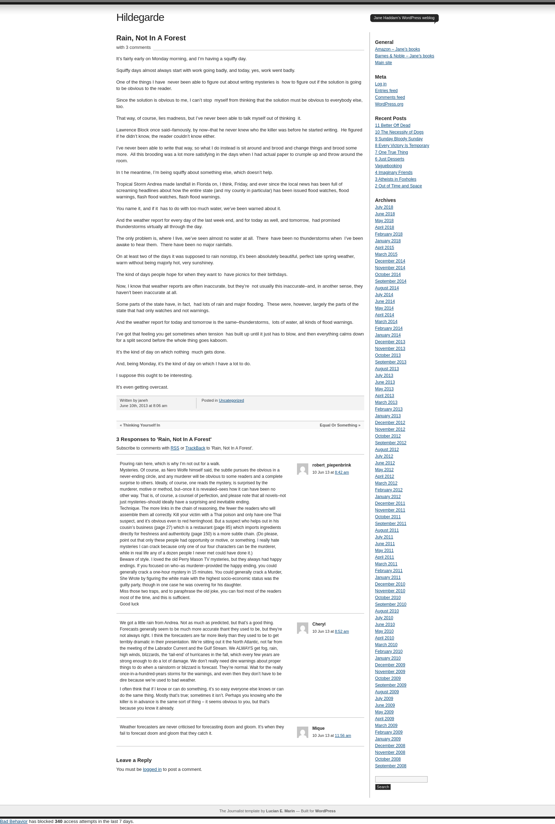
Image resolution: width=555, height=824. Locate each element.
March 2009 (386, 725)
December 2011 (390, 503)
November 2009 (390, 671)
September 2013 (391, 362)
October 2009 (388, 678)
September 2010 (391, 604)
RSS (175, 448)
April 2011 (384, 557)
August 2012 (387, 449)
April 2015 (384, 247)
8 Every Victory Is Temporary (402, 145)
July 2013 (384, 375)
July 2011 (384, 537)
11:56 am (343, 735)
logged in (152, 769)
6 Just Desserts (390, 159)
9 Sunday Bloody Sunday (399, 138)
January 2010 (388, 658)
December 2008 (390, 745)
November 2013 (390, 348)
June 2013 (385, 382)
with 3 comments (133, 47)
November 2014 (390, 267)
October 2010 (388, 597)
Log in (381, 83)
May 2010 (384, 631)
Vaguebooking (388, 165)
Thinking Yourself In (141, 425)
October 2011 (388, 516)
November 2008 (390, 752)
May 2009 (384, 712)
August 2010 (387, 611)
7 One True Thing (391, 152)
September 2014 (391, 281)
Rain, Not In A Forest (151, 38)
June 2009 (385, 705)
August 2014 (387, 288)
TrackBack (195, 448)
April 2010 (384, 638)
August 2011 (387, 530)
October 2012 (388, 436)
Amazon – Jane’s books (397, 49)
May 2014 (384, 308)
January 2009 (388, 738)
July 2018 (384, 207)
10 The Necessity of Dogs (399, 132)
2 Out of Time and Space (398, 186)
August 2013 (387, 368)
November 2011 (390, 510)
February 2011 (389, 570)
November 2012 (390, 429)
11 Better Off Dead (393, 125)
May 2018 (384, 220)
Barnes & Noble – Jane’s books (404, 55)
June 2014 (385, 301)
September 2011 (391, 523)
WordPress (325, 811)
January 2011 (388, 577)
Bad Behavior (14, 821)
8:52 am (342, 631)
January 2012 (388, 496)
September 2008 (391, 765)
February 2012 (389, 489)
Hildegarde (140, 17)
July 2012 (384, 456)
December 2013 (390, 341)
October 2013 (388, 355)
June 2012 (385, 463)
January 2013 (388, 415)
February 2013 (389, 409)
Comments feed (390, 97)
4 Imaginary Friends (394, 172)
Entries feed (386, 90)
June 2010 (385, 624)
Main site (383, 62)
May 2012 (384, 469)
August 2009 (387, 691)
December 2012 (390, 422)
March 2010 (386, 644)
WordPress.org (389, 104)
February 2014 (389, 328)
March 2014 (386, 321)
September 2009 (391, 685)
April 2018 (384, 227)
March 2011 (386, 563)
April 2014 (384, 314)
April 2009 (384, 718)
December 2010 (390, 584)
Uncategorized (231, 400)
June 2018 (385, 213)
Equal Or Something (338, 425)
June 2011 (385, 543)
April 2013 (384, 395)
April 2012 (384, 476)
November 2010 (390, 590)
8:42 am (342, 472)
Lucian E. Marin (280, 811)
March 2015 (386, 254)
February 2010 (389, 651)
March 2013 (386, 402)
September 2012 (391, 442)
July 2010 (384, 617)
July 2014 (384, 294)
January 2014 (388, 335)
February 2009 (389, 732)
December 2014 (390, 261)
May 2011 (384, 550)
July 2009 (384, 698)
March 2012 (386, 483)
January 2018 (388, 240)
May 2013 (384, 388)
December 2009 (390, 664)
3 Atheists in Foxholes (396, 179)
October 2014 (388, 274)
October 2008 (388, 759)
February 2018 (389, 234)
